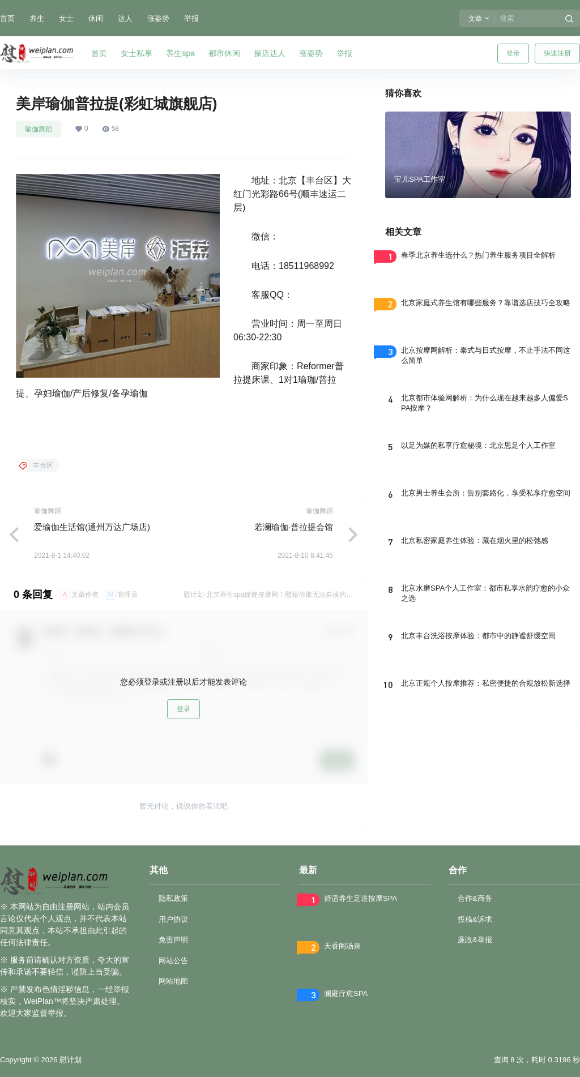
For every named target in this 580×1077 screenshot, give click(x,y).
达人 (125, 18)
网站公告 (173, 960)
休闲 (95, 18)
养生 (36, 18)
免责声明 (173, 939)
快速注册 (557, 53)
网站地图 (173, 981)
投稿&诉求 (475, 919)
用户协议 (173, 919)
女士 (66, 18)
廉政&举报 (475, 939)
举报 (191, 18)
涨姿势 (158, 18)
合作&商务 (475, 898)
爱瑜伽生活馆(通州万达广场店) (92, 527)
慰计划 (69, 1059)
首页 (7, 18)
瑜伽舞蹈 (38, 129)
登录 (513, 53)
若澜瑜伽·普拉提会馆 (293, 527)
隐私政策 (173, 898)
